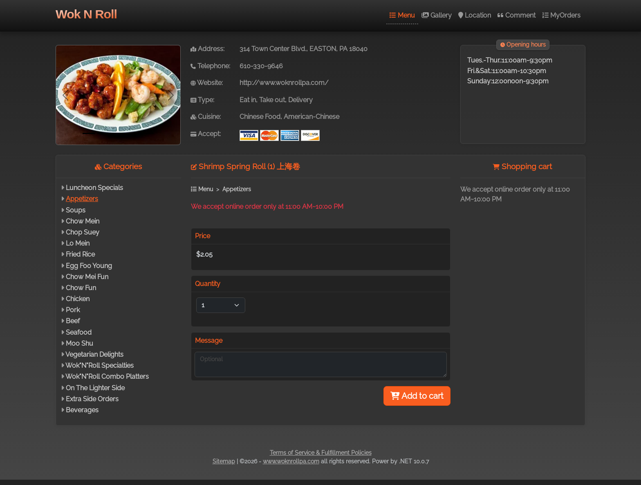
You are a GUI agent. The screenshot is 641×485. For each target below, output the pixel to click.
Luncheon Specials (94, 188)
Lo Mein (78, 243)
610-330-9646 (261, 66)
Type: (202, 100)
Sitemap (224, 461)
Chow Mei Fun (87, 277)
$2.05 (204, 254)
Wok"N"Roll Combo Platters (107, 376)
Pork (73, 310)
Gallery (436, 15)
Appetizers (82, 199)
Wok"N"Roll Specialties (99, 365)
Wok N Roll (86, 14)
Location (474, 15)
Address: (207, 49)
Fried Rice (80, 254)
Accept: (206, 134)
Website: (207, 83)
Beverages (82, 410)
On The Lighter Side (95, 388)
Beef (73, 321)
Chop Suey (82, 232)
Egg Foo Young (89, 266)
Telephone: (210, 66)
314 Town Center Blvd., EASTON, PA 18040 (304, 49)
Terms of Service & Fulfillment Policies (321, 452)
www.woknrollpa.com (291, 461)
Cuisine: (206, 117)
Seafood (79, 332)
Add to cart (417, 396)
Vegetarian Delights (94, 354)
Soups (75, 210)
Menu (402, 15)
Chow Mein (82, 221)
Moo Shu (79, 343)
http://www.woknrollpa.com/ (284, 83)
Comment (517, 15)
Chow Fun (81, 288)
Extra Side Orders (92, 399)
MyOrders (561, 15)
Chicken (78, 299)
